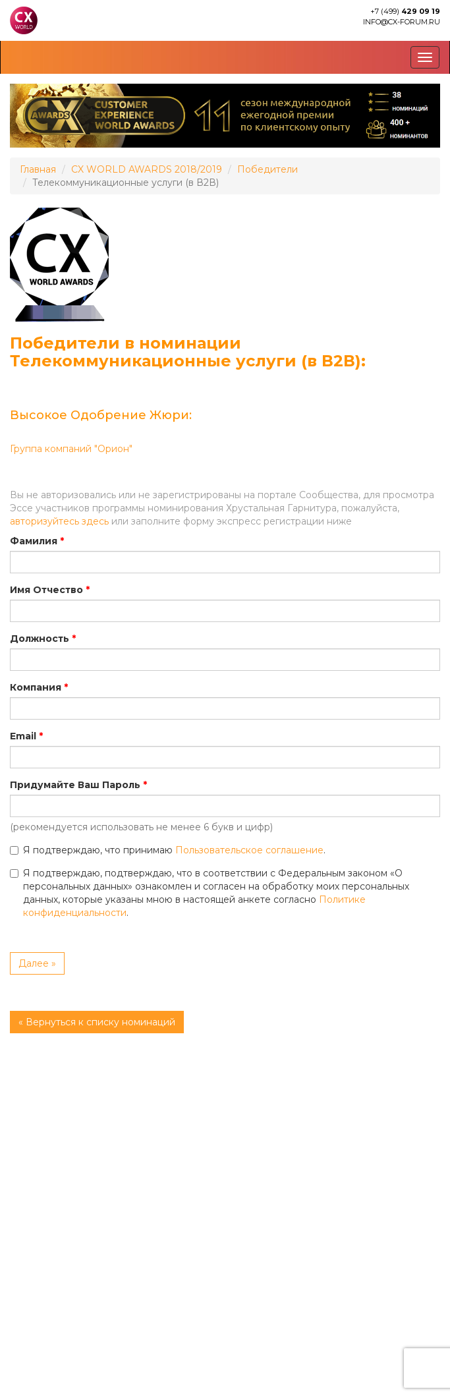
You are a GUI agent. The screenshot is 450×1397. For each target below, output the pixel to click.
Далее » (37, 963)
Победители (267, 169)
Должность (39, 638)
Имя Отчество (46, 590)
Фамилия (33, 541)
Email (23, 736)
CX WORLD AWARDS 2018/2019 (146, 169)
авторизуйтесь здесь (59, 521)
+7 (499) (405, 11)
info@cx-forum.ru (401, 21)
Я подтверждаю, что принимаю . (167, 850)
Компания (35, 687)
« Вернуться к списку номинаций (96, 1022)
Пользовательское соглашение (249, 850)
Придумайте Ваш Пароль (75, 785)
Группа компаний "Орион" (71, 449)
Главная (38, 169)
